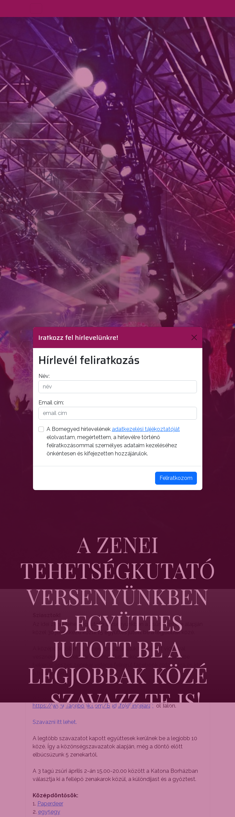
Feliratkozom (176, 478)
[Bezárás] (194, 337)
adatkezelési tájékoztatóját (146, 429)
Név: (44, 376)
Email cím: (51, 402)
